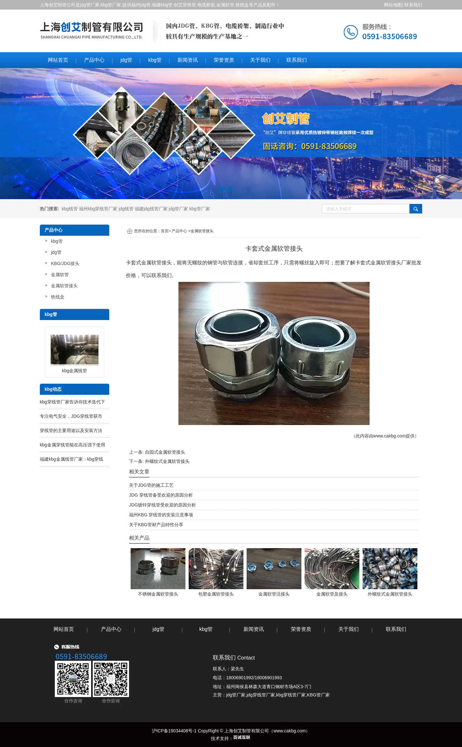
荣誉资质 (224, 60)
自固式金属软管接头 (165, 452)
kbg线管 (69, 208)
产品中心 (94, 60)
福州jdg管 (141, 4)
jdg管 (126, 60)
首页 (165, 231)
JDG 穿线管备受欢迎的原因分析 (161, 495)
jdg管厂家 (89, 4)
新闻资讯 (187, 60)
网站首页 (58, 60)
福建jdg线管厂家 (151, 208)
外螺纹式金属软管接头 (167, 461)
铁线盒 (57, 296)
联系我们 (413, 4)
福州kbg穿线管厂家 (98, 208)
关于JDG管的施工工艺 (151, 485)
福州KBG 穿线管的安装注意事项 (161, 514)
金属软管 (60, 274)
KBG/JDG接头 (65, 263)
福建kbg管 (162, 4)
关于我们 (260, 60)
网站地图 (392, 4)
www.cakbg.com (389, 435)
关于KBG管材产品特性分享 (156, 524)
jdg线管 (126, 208)
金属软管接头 (64, 285)
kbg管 (155, 60)
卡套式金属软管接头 (149, 262)
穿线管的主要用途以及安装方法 (71, 430)
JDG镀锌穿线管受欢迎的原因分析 (162, 504)
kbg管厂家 (111, 4)
